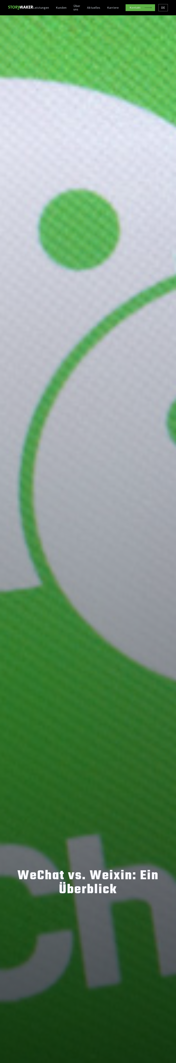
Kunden (61, 7)
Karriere (113, 7)
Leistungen (41, 7)
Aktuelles (93, 7)
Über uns (76, 7)
